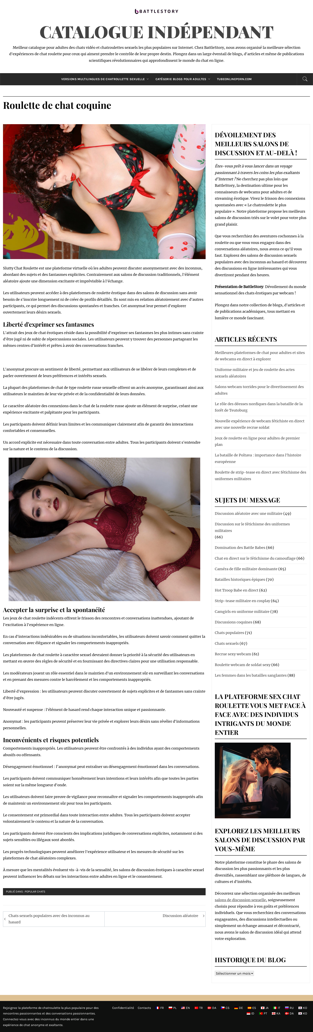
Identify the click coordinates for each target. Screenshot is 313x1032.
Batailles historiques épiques (240, 579)
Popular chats (35, 891)
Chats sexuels (227, 643)
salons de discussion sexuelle (240, 900)
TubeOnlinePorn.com (234, 79)
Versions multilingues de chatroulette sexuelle (106, 79)
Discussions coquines (233, 622)
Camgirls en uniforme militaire (242, 611)
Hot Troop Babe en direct (236, 590)
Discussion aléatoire (180, 915)
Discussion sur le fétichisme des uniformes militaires (252, 527)
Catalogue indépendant (157, 31)
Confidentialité (123, 1008)
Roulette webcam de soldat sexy (242, 664)
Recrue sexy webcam (233, 654)
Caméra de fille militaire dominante (246, 569)
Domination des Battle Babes (240, 547)
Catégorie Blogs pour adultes (184, 79)
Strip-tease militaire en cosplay (242, 601)
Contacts (144, 1008)
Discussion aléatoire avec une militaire (248, 513)
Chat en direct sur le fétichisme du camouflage (255, 558)
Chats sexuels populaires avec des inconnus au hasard (49, 918)
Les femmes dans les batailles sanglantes (251, 675)
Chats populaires (229, 632)
